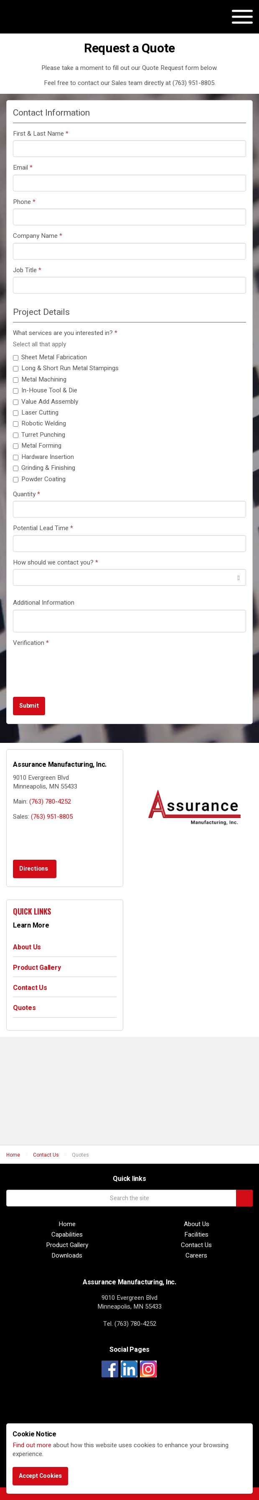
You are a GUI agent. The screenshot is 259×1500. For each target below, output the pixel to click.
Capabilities (67, 1235)
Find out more (32, 1445)
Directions (33, 868)
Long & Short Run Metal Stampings (66, 368)
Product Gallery (37, 968)
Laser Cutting (35, 412)
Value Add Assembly (45, 401)
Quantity (26, 494)
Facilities (196, 1235)
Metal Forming (37, 445)
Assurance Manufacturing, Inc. (48, 25)
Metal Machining (39, 379)
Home (67, 1224)
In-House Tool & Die (45, 390)
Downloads (66, 1256)
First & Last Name (41, 133)
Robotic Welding (39, 423)
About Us (27, 947)
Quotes (24, 1008)
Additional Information (43, 602)
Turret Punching (39, 434)
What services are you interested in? (65, 333)
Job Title (27, 270)
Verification (31, 643)
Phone (24, 202)
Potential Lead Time (43, 528)
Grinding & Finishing (44, 468)
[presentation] (76, 665)
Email (23, 167)
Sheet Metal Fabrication (50, 357)
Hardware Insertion (43, 457)
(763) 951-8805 (52, 816)
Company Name (37, 236)
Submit (29, 705)
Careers (196, 1256)
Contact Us (30, 988)
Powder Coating (39, 479)
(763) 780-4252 (50, 801)
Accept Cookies (40, 1476)
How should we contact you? (55, 562)
